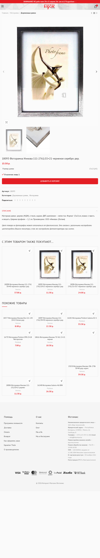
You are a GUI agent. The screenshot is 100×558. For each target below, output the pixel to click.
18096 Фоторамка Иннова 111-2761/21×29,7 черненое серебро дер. (82, 286)
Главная (5, 13)
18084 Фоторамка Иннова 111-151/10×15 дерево (18, 388)
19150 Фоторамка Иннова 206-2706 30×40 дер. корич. (82, 368)
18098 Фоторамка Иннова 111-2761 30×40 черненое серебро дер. (18, 285)
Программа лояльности (13, 425)
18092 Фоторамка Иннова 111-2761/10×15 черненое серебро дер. (50, 285)
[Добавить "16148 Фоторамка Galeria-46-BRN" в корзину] (61, 382)
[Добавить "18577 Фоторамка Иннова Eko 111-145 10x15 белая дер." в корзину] (29, 314)
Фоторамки (14, 13)
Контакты (39, 425)
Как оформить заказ (12, 442)
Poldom (82, 324)
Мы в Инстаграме (43, 438)
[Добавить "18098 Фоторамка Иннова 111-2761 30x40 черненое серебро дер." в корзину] (29, 250)
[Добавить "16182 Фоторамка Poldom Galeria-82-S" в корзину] (93, 314)
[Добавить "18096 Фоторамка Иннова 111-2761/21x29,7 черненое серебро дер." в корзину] (93, 250)
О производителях (11, 451)
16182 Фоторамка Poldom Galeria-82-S (82, 319)
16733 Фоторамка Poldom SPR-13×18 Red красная (18, 339)
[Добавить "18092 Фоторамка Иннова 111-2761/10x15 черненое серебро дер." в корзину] (61, 250)
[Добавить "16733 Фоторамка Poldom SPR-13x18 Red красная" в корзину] (29, 333)
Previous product (91, 13)
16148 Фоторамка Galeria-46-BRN (50, 387)
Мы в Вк (39, 433)
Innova (18, 290)
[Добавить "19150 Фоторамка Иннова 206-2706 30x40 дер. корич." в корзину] (93, 333)
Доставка (7, 429)
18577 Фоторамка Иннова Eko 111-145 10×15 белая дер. (18, 319)
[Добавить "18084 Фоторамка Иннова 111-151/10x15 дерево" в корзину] (29, 382)
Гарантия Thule (10, 446)
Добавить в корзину (49, 181)
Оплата (7, 433)
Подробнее (69, 2)
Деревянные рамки (28, 13)
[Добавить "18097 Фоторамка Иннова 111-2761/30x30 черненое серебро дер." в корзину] (61, 314)
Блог (38, 429)
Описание (6, 211)
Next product (97, 13)
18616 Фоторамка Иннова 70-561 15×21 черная (50, 339)
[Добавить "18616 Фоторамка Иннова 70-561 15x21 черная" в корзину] (61, 333)
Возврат (7, 438)
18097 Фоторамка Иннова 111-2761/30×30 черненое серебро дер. (50, 319)
